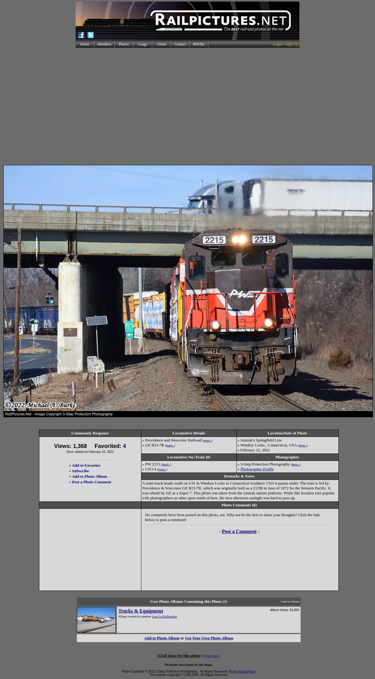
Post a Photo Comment (91, 482)
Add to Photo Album (89, 476)
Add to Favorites (86, 465)
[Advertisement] (186, 106)
